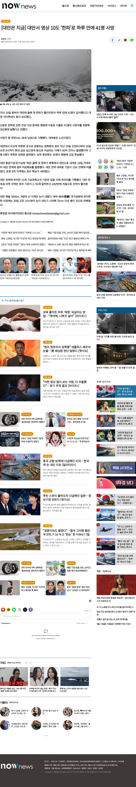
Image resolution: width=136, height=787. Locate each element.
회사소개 (54, 761)
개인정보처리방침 (72, 761)
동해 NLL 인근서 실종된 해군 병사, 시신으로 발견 (74, 689)
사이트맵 (121, 761)
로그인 (46, 761)
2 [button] (45, 735)
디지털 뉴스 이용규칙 (109, 761)
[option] (44, 680)
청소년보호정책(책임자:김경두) (90, 761)
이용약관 (62, 761)
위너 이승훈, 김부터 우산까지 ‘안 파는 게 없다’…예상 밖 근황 (19, 713)
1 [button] (43, 735)
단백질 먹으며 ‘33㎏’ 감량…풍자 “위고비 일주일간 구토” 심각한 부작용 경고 (43, 689)
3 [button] (47, 735)
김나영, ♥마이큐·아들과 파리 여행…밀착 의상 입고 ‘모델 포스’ (82, 713)
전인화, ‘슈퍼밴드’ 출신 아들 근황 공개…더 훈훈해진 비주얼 (82, 726)
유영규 (4, 39)
